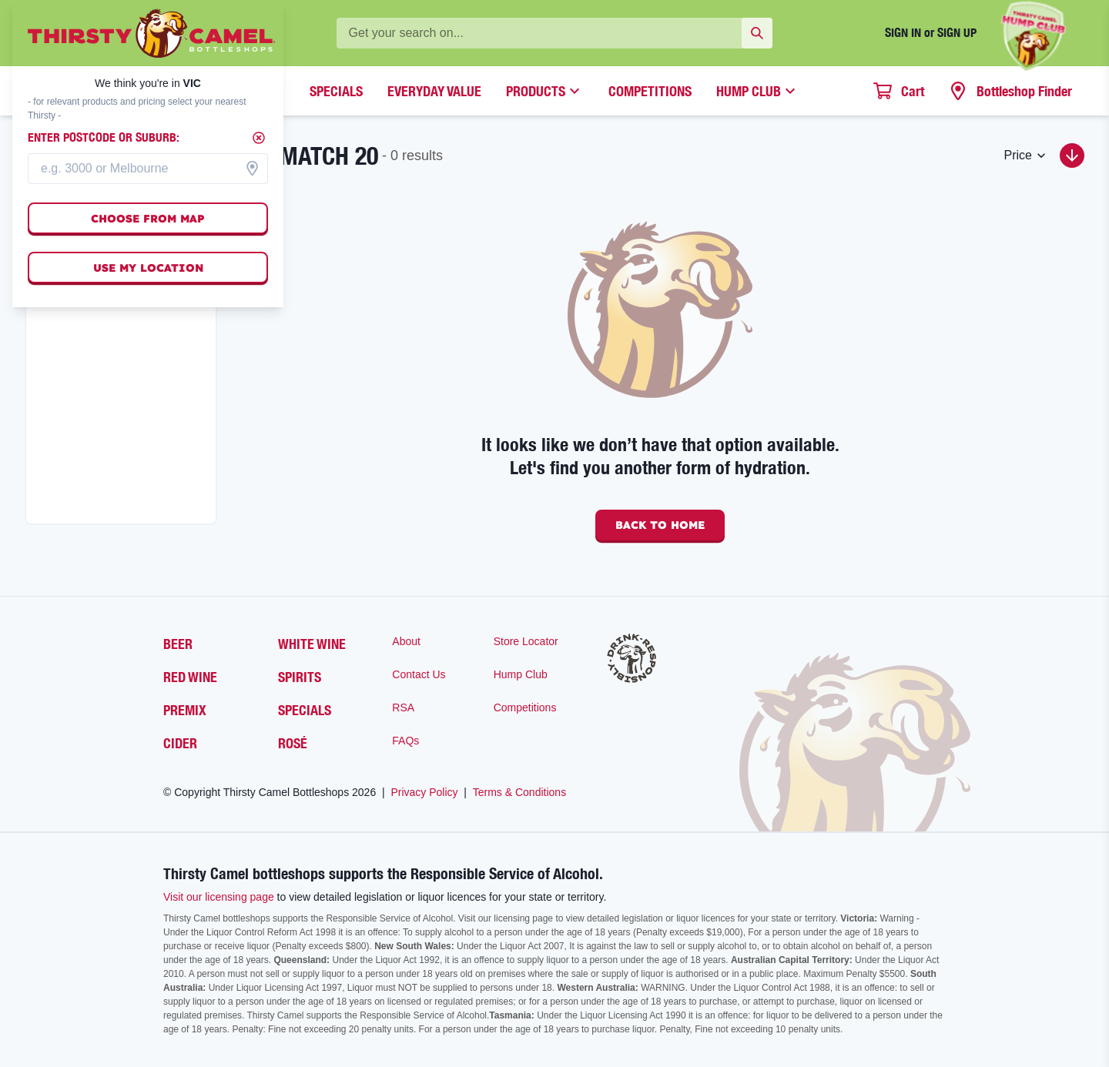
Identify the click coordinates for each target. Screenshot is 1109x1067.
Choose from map (148, 219)
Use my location (148, 268)
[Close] (259, 138)
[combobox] (148, 168)
